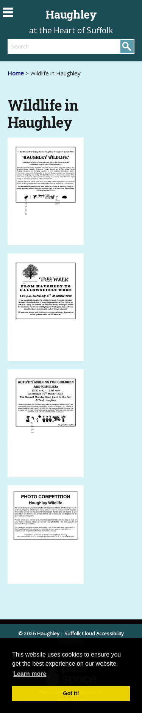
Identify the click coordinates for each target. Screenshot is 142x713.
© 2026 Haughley (38, 633)
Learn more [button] (29, 674)
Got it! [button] (71, 693)
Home (16, 73)
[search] (39, 46)
